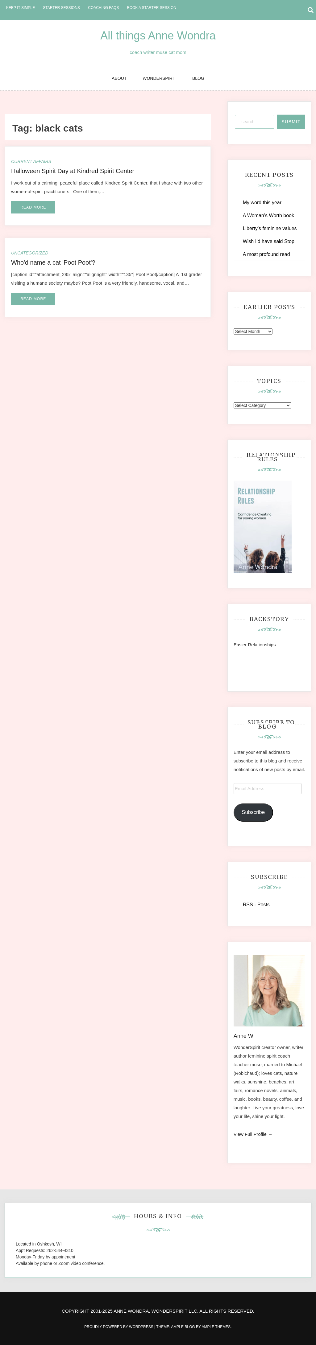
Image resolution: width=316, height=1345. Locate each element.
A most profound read (266, 254)
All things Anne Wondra (158, 35)
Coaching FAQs (103, 8)
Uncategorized (29, 252)
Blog (198, 78)
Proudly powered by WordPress (119, 1327)
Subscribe (253, 812)
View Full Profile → (253, 1134)
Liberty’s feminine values (270, 228)
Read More (33, 207)
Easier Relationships (256, 644)
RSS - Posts (256, 904)
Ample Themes (216, 1327)
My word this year (262, 202)
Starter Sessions (61, 8)
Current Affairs (31, 161)
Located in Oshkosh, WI (39, 1243)
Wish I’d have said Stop (268, 241)
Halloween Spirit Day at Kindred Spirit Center (72, 171)
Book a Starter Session (152, 8)
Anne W (243, 1036)
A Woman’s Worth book (268, 215)
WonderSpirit (159, 78)
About (119, 78)
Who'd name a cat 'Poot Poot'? (53, 262)
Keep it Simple (20, 8)
